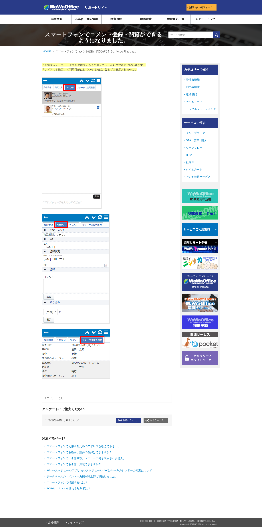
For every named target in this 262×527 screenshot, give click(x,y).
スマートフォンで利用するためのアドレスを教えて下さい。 (83, 446)
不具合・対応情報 (86, 19)
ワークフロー (194, 147)
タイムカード (194, 169)
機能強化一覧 (175, 19)
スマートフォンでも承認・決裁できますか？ (74, 464)
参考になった (130, 420)
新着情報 (57, 19)
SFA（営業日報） (196, 140)
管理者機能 (193, 79)
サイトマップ (75, 522)
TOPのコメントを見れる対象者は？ (68, 488)
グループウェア (195, 132)
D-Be (189, 154)
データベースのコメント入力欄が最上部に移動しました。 (82, 476)
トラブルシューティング (201, 108)
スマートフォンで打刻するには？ (67, 482)
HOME (47, 51)
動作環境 (146, 19)
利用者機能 (193, 86)
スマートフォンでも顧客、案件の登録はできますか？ (79, 452)
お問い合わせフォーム (200, 7)
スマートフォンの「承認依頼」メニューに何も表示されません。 (86, 458)
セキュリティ (194, 101)
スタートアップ (205, 19)
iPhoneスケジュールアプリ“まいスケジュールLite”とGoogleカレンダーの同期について (99, 470)
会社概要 (53, 522)
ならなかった (157, 420)
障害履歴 (116, 19)
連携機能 (191, 94)
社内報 (190, 162)
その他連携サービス (198, 176)
